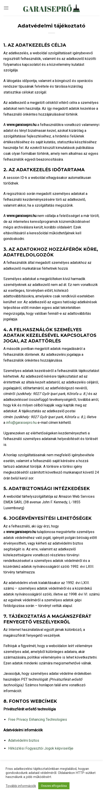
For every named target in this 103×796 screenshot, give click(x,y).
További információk (21, 786)
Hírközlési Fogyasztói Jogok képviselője (40, 748)
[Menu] (6, 7)
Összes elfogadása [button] (54, 785)
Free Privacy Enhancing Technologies (37, 719)
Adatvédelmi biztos (23, 740)
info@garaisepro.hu (21, 422)
